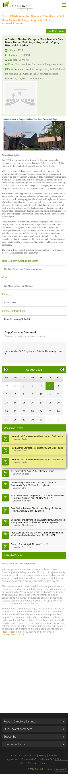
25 (49, 411)
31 (15, 385)
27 (6, 419)
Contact (43, 763)
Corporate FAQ (28, 759)
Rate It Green (41, 769)
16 (32, 402)
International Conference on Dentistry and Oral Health (37, 436)
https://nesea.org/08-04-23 (17, 319)
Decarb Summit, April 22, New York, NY (30, 544)
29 (23, 419)
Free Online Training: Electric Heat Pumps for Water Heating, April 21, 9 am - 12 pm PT (36, 509)
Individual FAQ (47, 759)
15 (23, 402)
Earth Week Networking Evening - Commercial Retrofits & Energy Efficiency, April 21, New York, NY (37, 496)
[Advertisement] (34, 673)
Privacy (42, 755)
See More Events (56, 31)
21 (15, 411)
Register (28, 351)
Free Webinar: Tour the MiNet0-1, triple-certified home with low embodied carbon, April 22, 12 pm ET (37, 534)
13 (6, 402)
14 (15, 402)
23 (32, 411)
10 (41, 394)
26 (58, 411)
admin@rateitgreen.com (13, 634)
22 (23, 411)
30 (6, 385)
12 (58, 394)
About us (15, 755)
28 (15, 419)
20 (6, 411)
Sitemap (32, 763)
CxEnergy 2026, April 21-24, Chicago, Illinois (32, 471)
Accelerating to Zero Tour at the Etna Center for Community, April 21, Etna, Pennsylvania (34, 483)
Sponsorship (29, 755)
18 (49, 402)
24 (41, 411)
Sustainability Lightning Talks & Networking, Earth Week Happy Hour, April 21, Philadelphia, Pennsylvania (38, 521)
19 (58, 402)
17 (41, 402)
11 (49, 394)
